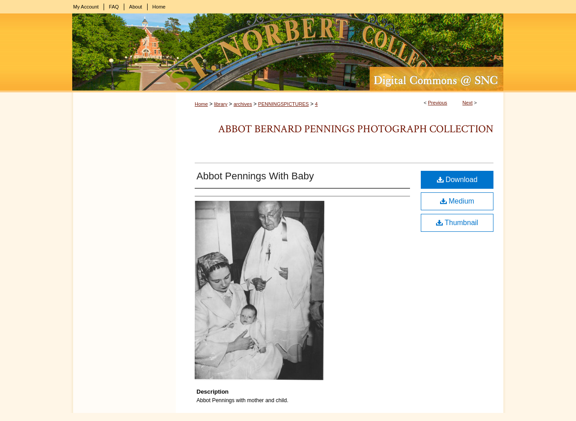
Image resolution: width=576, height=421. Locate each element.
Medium (457, 201)
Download (457, 179)
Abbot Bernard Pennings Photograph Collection (355, 129)
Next (468, 102)
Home (201, 104)
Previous (437, 102)
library (220, 104)
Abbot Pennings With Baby (255, 176)
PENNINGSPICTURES (283, 104)
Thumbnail (457, 222)
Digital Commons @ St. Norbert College (288, 52)
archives (243, 104)
